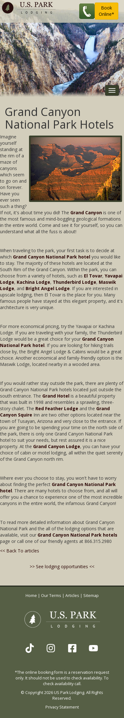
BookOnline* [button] (106, 11)
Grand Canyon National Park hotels (77, 535)
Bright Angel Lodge (48, 288)
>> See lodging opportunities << (62, 566)
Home (31, 595)
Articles (72, 595)
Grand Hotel (55, 396)
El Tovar (93, 276)
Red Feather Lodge (56, 408)
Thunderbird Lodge (74, 282)
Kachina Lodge (33, 282)
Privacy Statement (62, 707)
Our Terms (51, 595)
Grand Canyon (86, 213)
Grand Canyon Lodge (56, 446)
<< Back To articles (19, 551)
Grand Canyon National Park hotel (51, 257)
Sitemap (91, 595)
